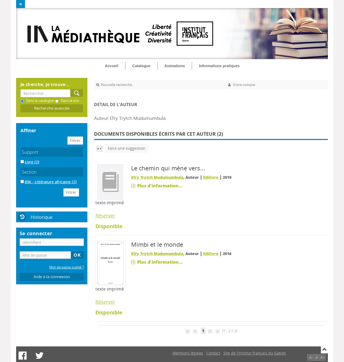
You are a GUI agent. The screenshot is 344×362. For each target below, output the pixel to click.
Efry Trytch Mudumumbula (157, 177)
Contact (213, 353)
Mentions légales (188, 353)
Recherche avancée (51, 108)
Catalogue (141, 66)
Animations (174, 66)
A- (311, 357)
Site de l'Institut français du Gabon (254, 353)
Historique (42, 217)
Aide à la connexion (52, 276)
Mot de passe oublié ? (66, 267)
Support (30, 152)
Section (29, 172)
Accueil (111, 66)
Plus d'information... (159, 186)
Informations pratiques (219, 66)
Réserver (105, 215)
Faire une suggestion (126, 148)
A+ (322, 357)
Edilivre (210, 177)
